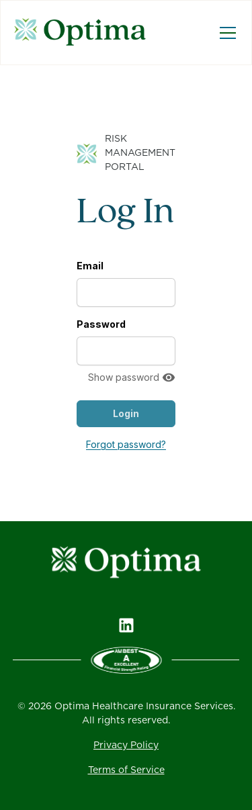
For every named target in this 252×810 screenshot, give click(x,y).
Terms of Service (126, 770)
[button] (225, 33)
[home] (84, 32)
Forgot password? (126, 444)
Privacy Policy (126, 745)
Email (90, 265)
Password (101, 324)
